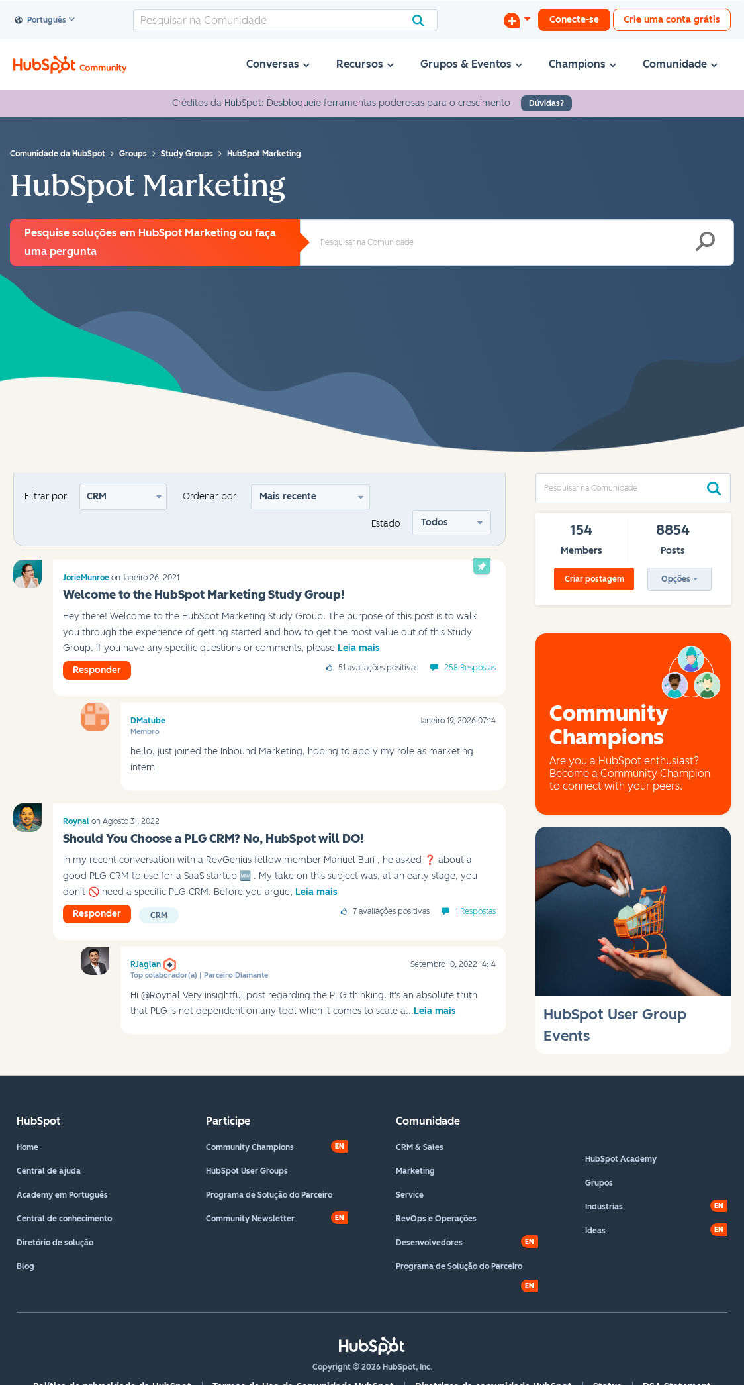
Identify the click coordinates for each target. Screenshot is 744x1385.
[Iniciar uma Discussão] (517, 19)
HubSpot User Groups (247, 1171)
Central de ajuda (49, 1171)
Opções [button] (675, 579)
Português (40, 20)
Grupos (599, 1183)
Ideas (595, 1230)
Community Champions (250, 1147)
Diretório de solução (55, 1242)
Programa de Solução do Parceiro (269, 1195)
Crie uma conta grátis (672, 19)
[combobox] (285, 19)
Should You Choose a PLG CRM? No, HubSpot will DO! (213, 838)
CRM (97, 496)
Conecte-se (574, 19)
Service (410, 1195)
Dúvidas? (546, 103)
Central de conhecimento (64, 1218)
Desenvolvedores (429, 1242)
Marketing (415, 1171)
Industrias (604, 1206)
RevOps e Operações (436, 1218)
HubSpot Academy (621, 1159)
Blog (25, 1266)
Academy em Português (62, 1195)
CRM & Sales (419, 1147)
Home (27, 1147)
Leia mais (359, 648)
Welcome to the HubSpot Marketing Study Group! (203, 595)
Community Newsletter (250, 1218)
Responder (97, 670)
